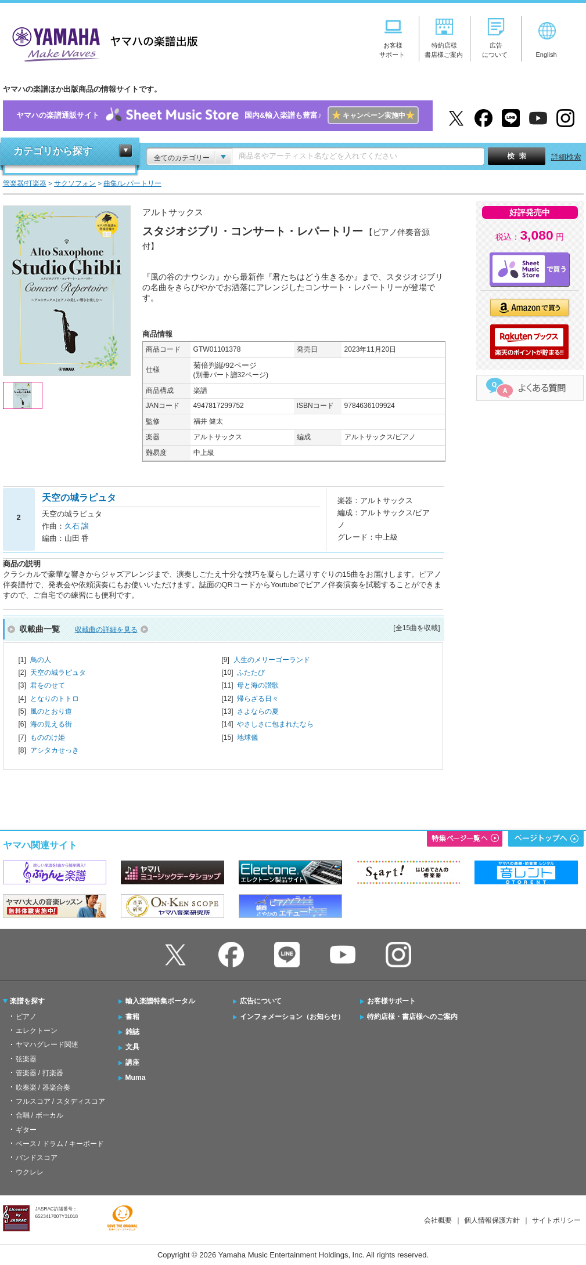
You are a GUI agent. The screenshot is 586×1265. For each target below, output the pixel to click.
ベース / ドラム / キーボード (60, 1144)
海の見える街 (51, 724)
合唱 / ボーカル (39, 1115)
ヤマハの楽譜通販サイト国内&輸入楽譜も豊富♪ (217, 115)
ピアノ (26, 1017)
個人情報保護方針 (492, 1220)
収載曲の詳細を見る (106, 630)
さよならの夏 (258, 711)
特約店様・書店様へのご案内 (412, 1017)
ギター (26, 1130)
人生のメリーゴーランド (271, 660)
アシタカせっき (54, 750)
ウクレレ (30, 1172)
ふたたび (251, 672)
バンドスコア (36, 1158)
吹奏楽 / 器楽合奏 (43, 1087)
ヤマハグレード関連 (47, 1044)
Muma (135, 1078)
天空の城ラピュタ (58, 672)
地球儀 (247, 737)
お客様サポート (391, 1001)
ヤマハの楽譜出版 (101, 43)
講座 (132, 1062)
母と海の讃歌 (258, 685)
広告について (261, 1001)
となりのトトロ (54, 699)
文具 (132, 1047)
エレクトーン (36, 1031)
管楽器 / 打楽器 (39, 1073)
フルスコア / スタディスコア (60, 1101)
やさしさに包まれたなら (275, 724)
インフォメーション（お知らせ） (292, 1017)
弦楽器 (26, 1059)
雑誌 (132, 1032)
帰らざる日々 (258, 699)
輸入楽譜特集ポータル (160, 1001)
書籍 (132, 1017)
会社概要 (438, 1220)
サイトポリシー (556, 1220)
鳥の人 (40, 660)
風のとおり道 (51, 711)
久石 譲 (76, 526)
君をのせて (47, 685)
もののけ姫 (47, 737)
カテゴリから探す (52, 151)
